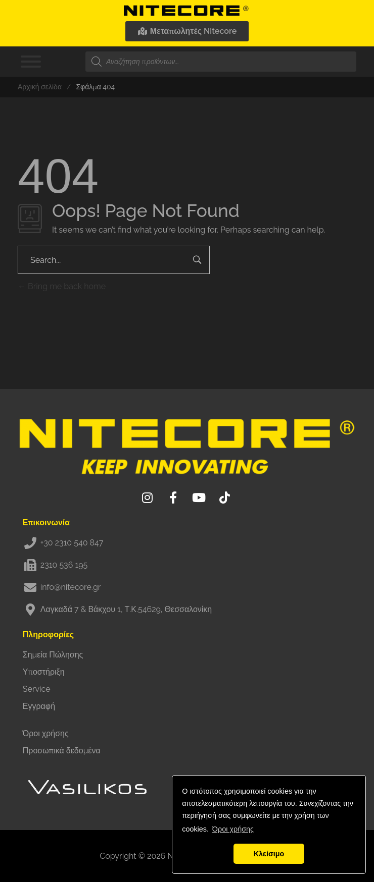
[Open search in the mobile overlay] (220, 61)
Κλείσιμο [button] (269, 854)
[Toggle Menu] (31, 62)
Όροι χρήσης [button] (233, 829)
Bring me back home (62, 286)
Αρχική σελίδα (40, 87)
